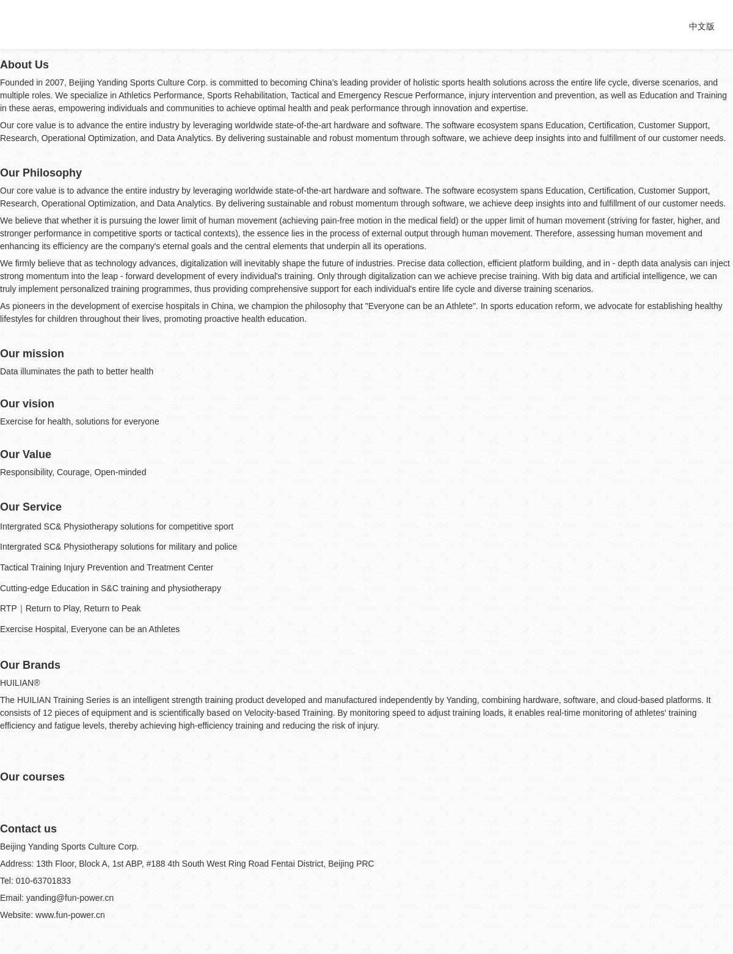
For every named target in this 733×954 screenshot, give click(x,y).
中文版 (702, 26)
